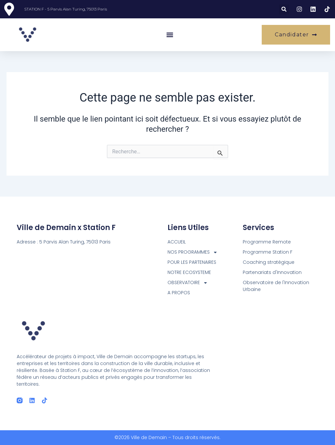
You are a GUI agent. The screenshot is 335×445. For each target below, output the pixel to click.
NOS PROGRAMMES (193, 252)
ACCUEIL (177, 242)
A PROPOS (179, 292)
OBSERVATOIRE (188, 282)
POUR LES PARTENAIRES (192, 262)
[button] (284, 9)
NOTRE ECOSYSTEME (189, 272)
